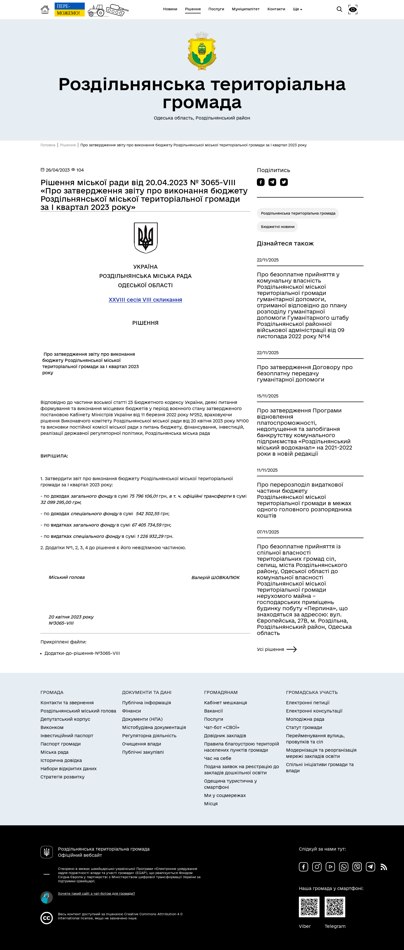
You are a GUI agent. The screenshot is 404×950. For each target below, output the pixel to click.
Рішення (68, 145)
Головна (47, 145)
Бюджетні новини (277, 227)
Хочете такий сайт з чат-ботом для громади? (96, 893)
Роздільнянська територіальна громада (298, 213)
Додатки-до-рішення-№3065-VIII (82, 653)
